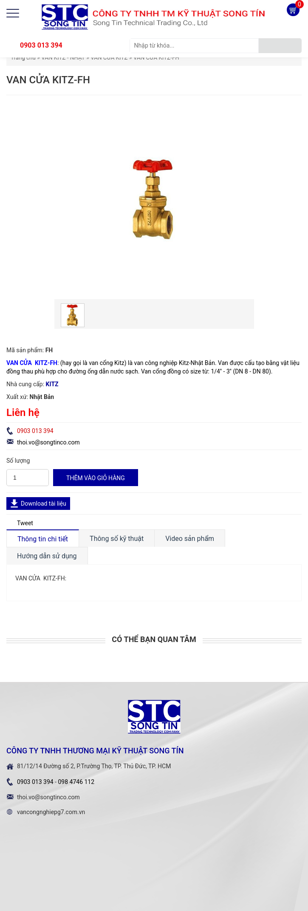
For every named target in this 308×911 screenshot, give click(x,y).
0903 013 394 (41, 45)
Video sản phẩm (189, 539)
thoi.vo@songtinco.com (48, 442)
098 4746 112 (76, 781)
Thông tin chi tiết (42, 539)
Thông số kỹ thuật (117, 539)
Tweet (25, 523)
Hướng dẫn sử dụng (47, 556)
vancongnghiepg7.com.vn (51, 812)
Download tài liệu (43, 503)
